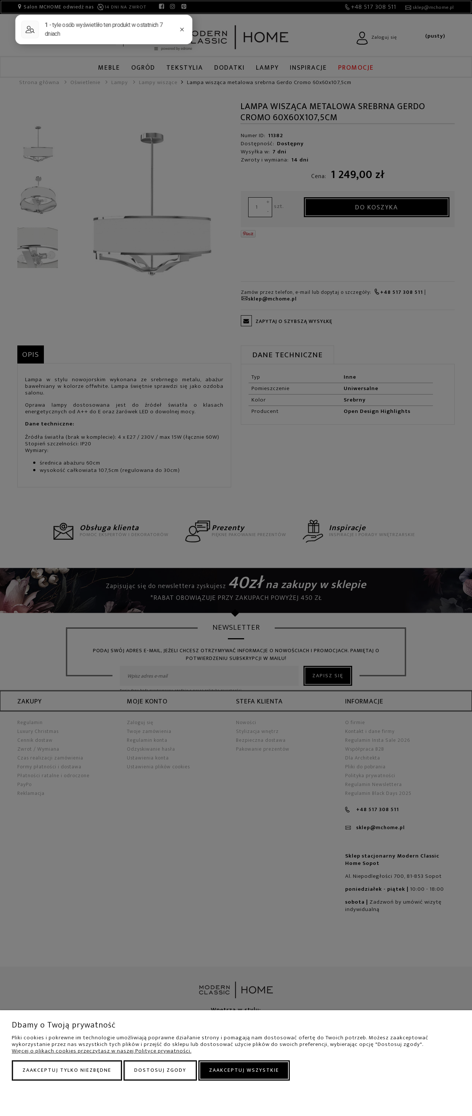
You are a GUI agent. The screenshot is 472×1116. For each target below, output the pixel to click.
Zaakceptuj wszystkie (244, 1070)
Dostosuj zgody (160, 1070)
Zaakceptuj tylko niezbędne (66, 1070)
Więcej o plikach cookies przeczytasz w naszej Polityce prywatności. (101, 1051)
